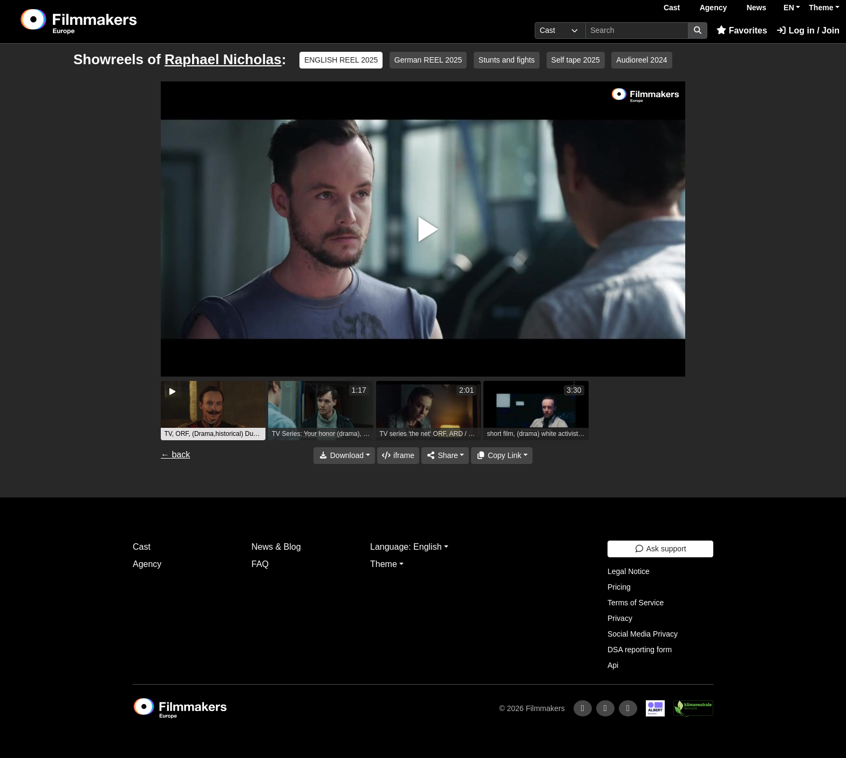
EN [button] (788, 7)
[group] (213, 410)
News (757, 7)
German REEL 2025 (428, 60)
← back (175, 454)
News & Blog (276, 546)
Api (613, 665)
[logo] (105, 21)
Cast (672, 7)
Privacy (620, 618)
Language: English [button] (406, 546)
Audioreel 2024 (641, 60)
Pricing (619, 587)
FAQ (260, 564)
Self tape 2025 (575, 60)
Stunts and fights (507, 60)
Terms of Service (636, 602)
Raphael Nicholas (223, 59)
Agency (713, 7)
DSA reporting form (640, 649)
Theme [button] (821, 7)
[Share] (445, 455)
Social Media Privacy (643, 634)
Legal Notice (629, 571)
